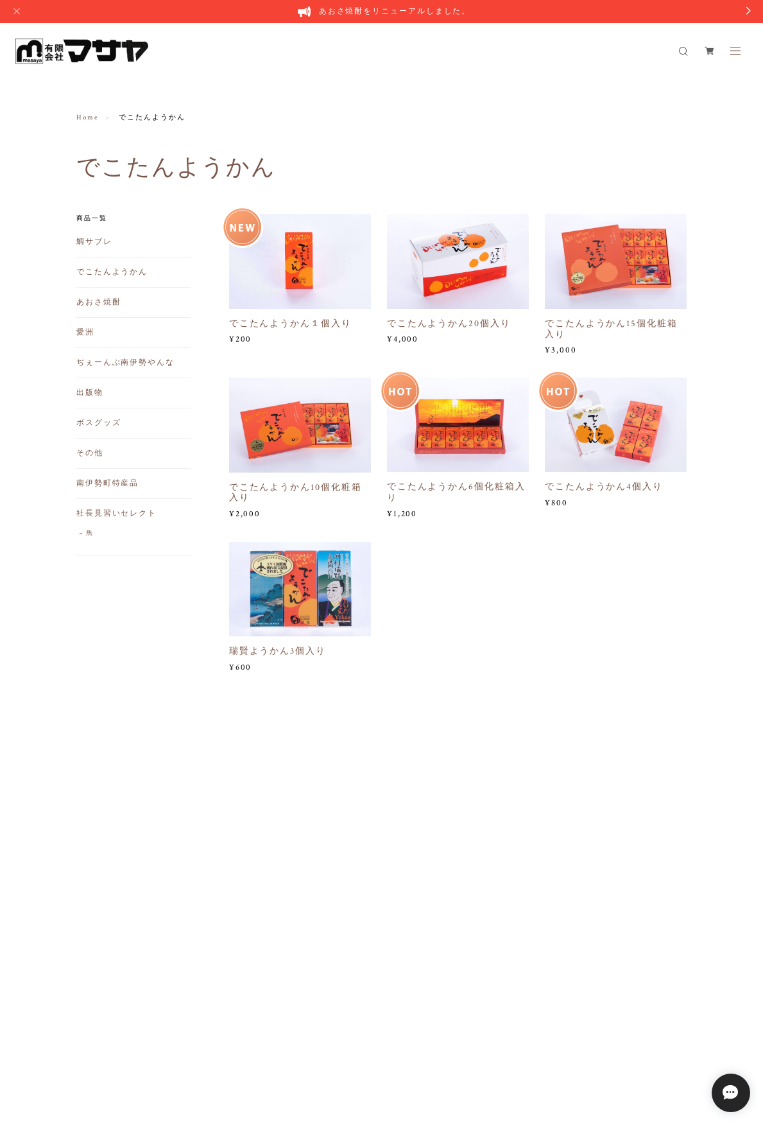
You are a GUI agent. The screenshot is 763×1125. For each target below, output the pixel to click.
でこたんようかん (112, 272)
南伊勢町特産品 (107, 483)
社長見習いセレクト (116, 513)
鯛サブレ (94, 242)
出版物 (89, 392)
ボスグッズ (98, 423)
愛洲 (85, 332)
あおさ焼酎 (98, 302)
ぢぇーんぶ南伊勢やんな (125, 362)
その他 (89, 453)
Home (87, 117)
